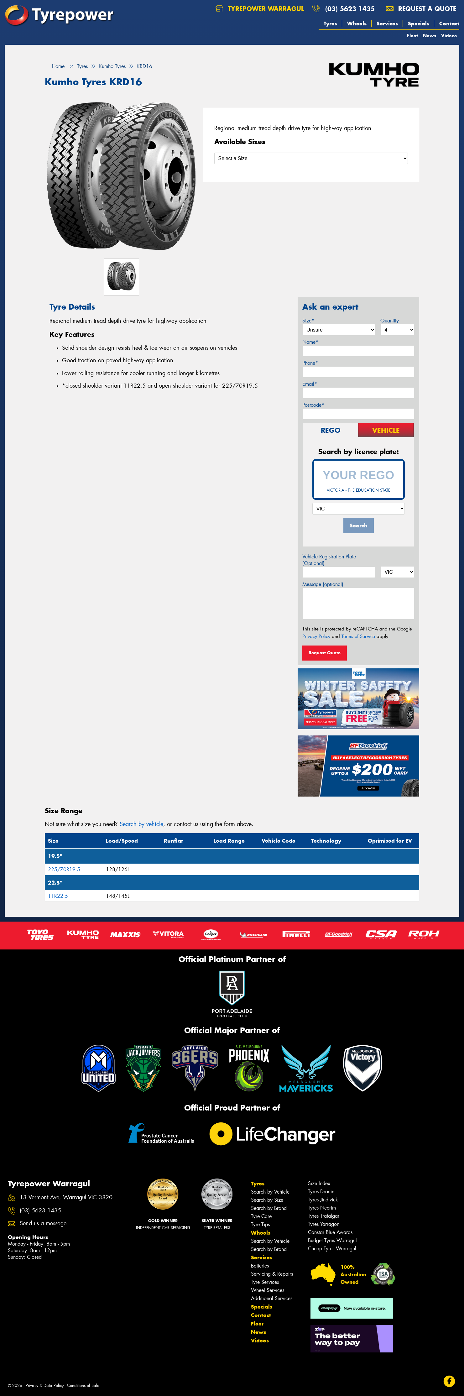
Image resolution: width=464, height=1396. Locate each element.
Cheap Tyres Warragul (332, 1248)
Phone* (310, 363)
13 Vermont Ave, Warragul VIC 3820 (66, 1197)
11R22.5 (58, 896)
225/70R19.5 (64, 869)
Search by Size (267, 1200)
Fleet (412, 36)
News (429, 36)
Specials (418, 23)
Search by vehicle (141, 824)
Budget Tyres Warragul (332, 1240)
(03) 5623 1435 (350, 9)
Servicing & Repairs (272, 1274)
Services (387, 23)
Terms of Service (358, 636)
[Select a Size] (311, 158)
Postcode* (313, 405)
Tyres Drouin (321, 1191)
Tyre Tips (260, 1224)
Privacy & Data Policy (45, 1385)
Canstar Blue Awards (330, 1232)
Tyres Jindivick (323, 1199)
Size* (308, 320)
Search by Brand (269, 1208)
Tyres (330, 23)
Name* (310, 342)
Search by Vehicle (270, 1192)
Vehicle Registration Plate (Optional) (329, 560)
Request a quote (421, 9)
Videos (449, 36)
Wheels (357, 23)
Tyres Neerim (322, 1208)
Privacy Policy (316, 636)
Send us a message (43, 1223)
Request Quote (325, 653)
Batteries (260, 1266)
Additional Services (271, 1298)
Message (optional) (322, 584)
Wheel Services (267, 1290)
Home (55, 66)
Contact (449, 23)
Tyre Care (261, 1216)
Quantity (389, 320)
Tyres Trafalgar (323, 1216)
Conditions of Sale (83, 1385)
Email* (309, 384)
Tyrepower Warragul (260, 9)
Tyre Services (265, 1282)
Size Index (319, 1183)
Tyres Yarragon (323, 1224)
